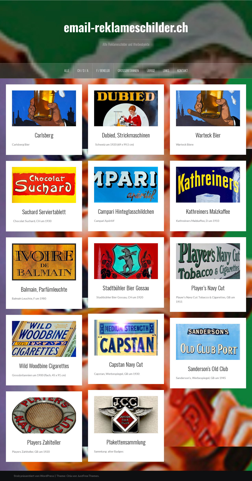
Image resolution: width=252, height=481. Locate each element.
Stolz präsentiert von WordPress (34, 475)
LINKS (166, 70)
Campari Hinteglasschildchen (126, 211)
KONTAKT (182, 70)
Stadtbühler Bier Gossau (126, 288)
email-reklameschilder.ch (126, 27)
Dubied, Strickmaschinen (126, 135)
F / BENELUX (103, 70)
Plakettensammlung (126, 442)
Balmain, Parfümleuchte (44, 289)
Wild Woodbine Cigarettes (44, 366)
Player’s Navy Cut (208, 288)
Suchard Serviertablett (44, 212)
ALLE (66, 70)
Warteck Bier (208, 135)
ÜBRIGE (151, 70)
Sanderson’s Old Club (208, 369)
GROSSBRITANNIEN (128, 70)
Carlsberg (44, 135)
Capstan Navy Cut (126, 364)
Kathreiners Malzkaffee (208, 211)
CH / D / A (82, 70)
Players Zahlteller (44, 442)
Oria (69, 475)
